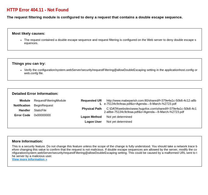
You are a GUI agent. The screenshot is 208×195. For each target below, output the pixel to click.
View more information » (29, 159)
